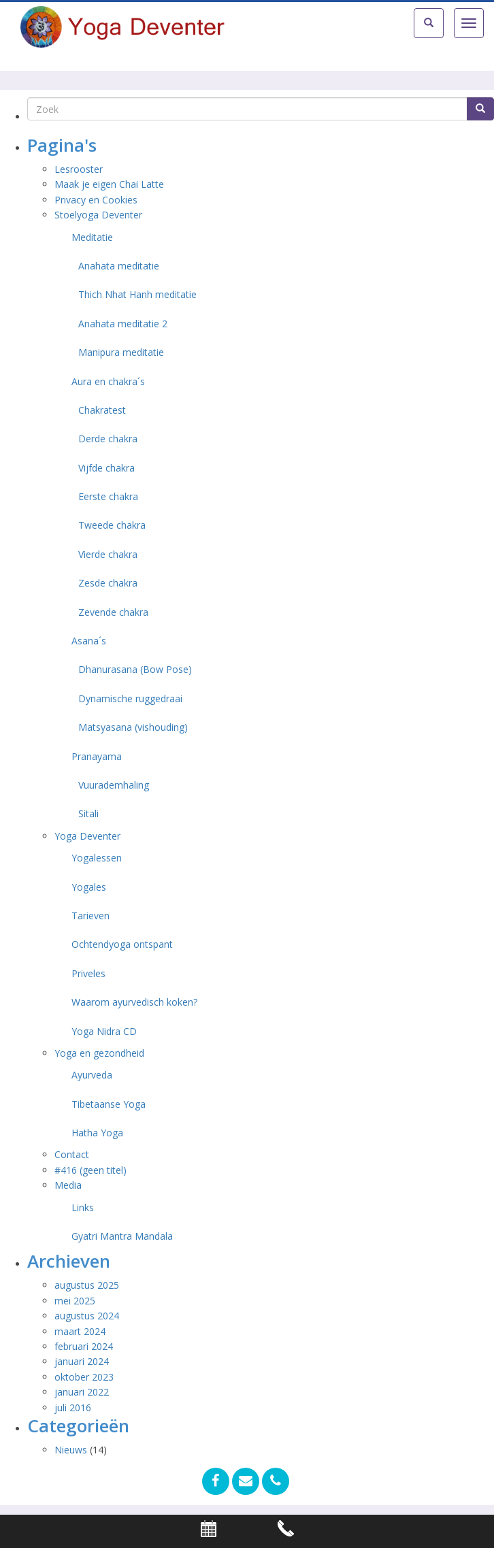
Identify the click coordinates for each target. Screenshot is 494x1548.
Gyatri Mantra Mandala (122, 1236)
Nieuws (70, 1449)
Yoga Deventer (87, 835)
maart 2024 (79, 1331)
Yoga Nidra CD (104, 1031)
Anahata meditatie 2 (122, 323)
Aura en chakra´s (108, 381)
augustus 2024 (86, 1315)
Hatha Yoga (97, 1132)
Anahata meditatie (118, 265)
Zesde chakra (107, 582)
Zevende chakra (113, 612)
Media (68, 1185)
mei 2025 (74, 1300)
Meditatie (92, 237)
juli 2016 (72, 1407)
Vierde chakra (107, 554)
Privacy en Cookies (95, 199)
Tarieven (90, 915)
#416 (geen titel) (90, 1170)
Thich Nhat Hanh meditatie (137, 294)
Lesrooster (78, 169)
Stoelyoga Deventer (98, 214)
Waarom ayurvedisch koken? (134, 1001)
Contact (71, 1154)
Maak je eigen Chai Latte (110, 184)
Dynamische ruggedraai (130, 698)
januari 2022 (81, 1391)
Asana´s (88, 640)
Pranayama (96, 756)
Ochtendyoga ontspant (122, 944)
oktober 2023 (84, 1376)
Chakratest (102, 410)
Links (82, 1207)
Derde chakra (107, 438)
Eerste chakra (108, 496)
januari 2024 (81, 1361)
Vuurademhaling (113, 784)
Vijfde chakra (106, 467)
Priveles (88, 973)
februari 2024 (83, 1346)
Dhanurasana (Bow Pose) (135, 669)
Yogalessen (96, 857)
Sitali (88, 813)
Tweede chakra (112, 524)
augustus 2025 (86, 1285)
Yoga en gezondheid (99, 1053)
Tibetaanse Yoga (108, 1104)
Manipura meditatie (121, 352)
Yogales (88, 886)
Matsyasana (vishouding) (133, 727)
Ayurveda (91, 1074)
